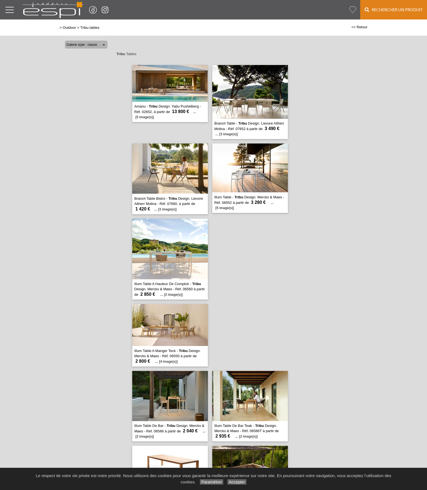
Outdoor (69, 28)
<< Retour (359, 27)
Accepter (237, 482)
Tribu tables (90, 28)
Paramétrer (211, 482)
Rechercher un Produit (394, 9)
